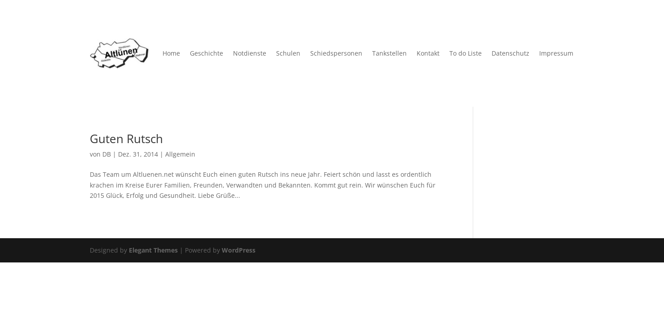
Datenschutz (510, 53)
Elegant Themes (153, 250)
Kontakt (428, 53)
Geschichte (206, 53)
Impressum (556, 53)
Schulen (288, 53)
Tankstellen (389, 53)
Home (171, 53)
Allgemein (180, 154)
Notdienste (249, 53)
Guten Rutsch (126, 139)
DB (106, 154)
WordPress (238, 250)
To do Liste (465, 53)
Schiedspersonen (336, 53)
